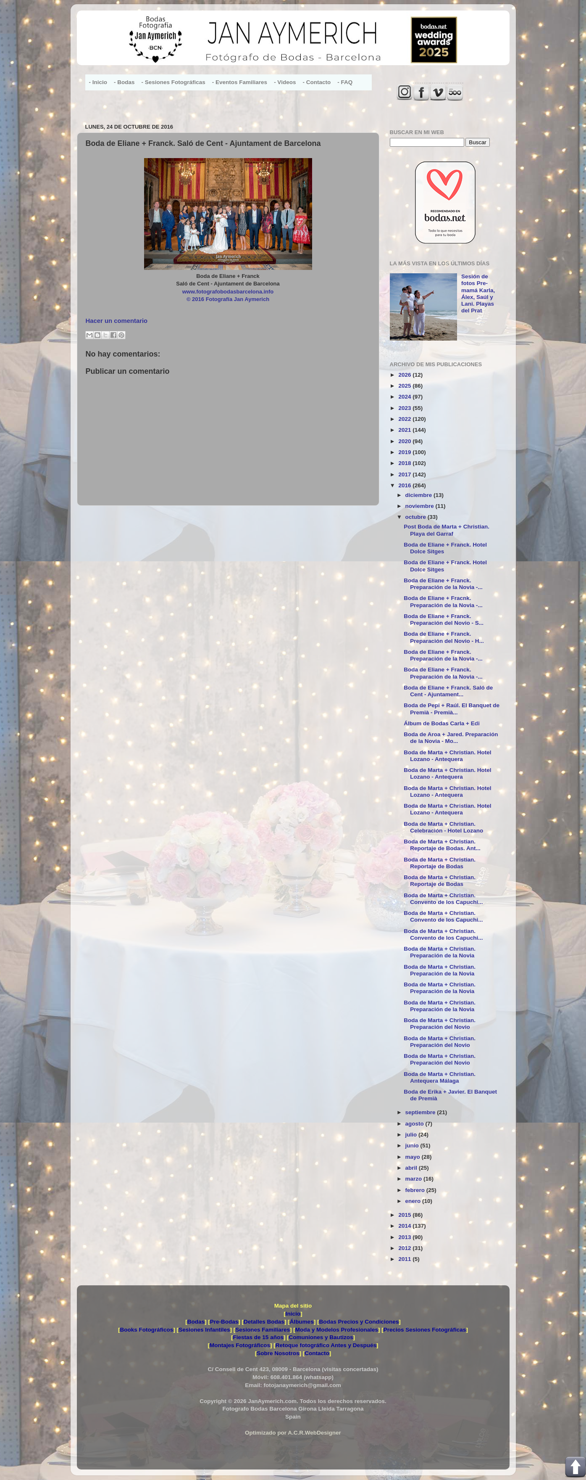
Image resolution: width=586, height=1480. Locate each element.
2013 (405, 1237)
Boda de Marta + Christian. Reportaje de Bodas (440, 863)
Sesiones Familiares (262, 1330)
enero (414, 1201)
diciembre (419, 495)
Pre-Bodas (224, 1322)
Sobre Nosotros (278, 1353)
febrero (415, 1190)
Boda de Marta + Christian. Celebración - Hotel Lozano (443, 827)
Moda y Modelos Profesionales (336, 1330)
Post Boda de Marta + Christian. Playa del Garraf (446, 529)
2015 (405, 1215)
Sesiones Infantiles (204, 1330)
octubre (416, 517)
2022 (405, 419)
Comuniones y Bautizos (321, 1337)
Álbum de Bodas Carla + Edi (441, 723)
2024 (405, 397)
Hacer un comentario (117, 320)
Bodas (196, 1322)
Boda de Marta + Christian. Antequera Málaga (440, 1077)
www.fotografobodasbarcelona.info (228, 291)
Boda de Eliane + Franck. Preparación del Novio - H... (444, 637)
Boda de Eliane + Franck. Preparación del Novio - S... (444, 619)
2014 (405, 1226)
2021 (405, 430)
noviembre (420, 506)
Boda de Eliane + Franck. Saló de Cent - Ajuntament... (448, 691)
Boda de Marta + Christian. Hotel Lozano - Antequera (447, 755)
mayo (413, 1157)
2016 (405, 485)
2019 (405, 452)
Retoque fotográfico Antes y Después (326, 1345)
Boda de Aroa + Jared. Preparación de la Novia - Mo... (451, 737)
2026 (405, 375)
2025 (405, 386)
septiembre (421, 1112)
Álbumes (302, 1322)
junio (412, 1145)
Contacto (317, 1353)
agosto (415, 1124)
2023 (405, 408)
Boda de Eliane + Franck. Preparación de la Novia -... (443, 583)
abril (412, 1168)
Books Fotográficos (146, 1330)
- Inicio (98, 82)
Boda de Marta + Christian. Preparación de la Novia (440, 952)
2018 (405, 463)
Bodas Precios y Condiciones (359, 1322)
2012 (405, 1248)
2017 (405, 474)
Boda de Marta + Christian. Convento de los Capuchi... (443, 898)
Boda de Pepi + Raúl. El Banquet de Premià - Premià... (451, 708)
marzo (414, 1179)
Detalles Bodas (264, 1322)
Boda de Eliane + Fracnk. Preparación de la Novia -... (443, 601)
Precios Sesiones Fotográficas (425, 1330)
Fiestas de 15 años (258, 1337)
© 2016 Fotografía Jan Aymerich (228, 299)
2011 (405, 1259)
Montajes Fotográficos (240, 1345)
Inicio (293, 1314)
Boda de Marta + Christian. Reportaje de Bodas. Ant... (442, 844)
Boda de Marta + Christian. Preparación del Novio (440, 1023)
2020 (405, 441)
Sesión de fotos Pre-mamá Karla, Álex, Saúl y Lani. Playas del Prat (478, 293)
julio (412, 1134)
